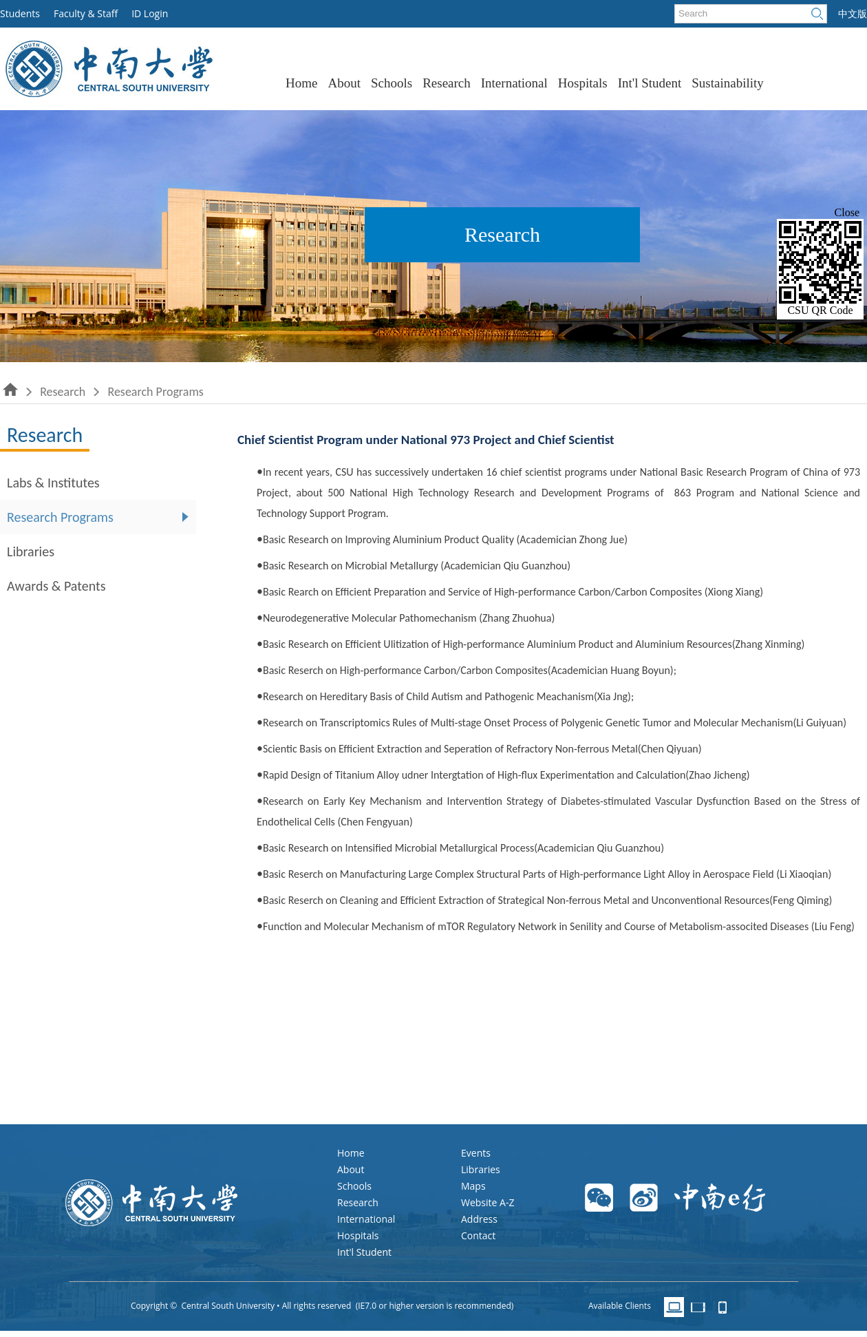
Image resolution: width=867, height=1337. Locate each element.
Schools (391, 83)
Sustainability (728, 83)
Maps (473, 1185)
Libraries (30, 551)
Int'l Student (650, 83)
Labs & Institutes (53, 482)
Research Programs (155, 391)
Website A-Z (487, 1202)
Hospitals (583, 83)
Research (446, 83)
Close (847, 212)
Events (476, 1152)
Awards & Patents (56, 586)
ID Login (149, 13)
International (514, 83)
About (344, 83)
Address (479, 1218)
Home (301, 83)
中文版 (852, 13)
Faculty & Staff (86, 13)
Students (20, 13)
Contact (478, 1235)
